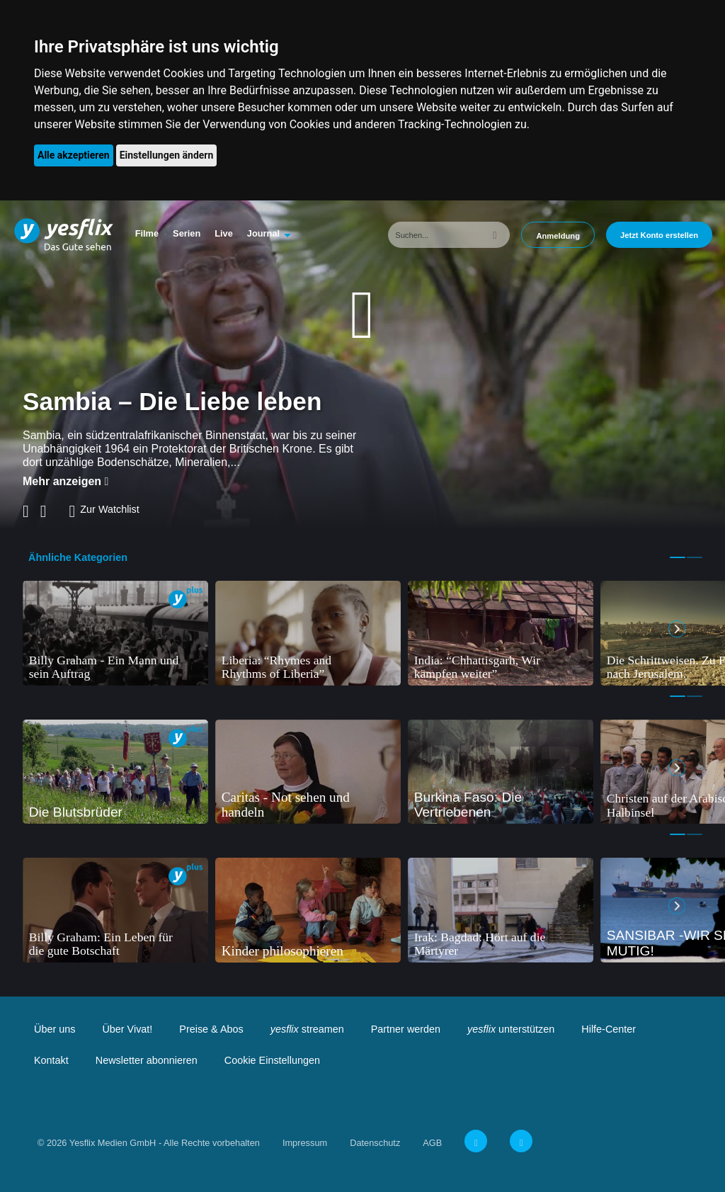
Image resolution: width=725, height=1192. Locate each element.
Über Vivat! (127, 1029)
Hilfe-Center (608, 1029)
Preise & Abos (211, 1029)
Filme (147, 233)
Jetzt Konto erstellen (659, 235)
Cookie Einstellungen (272, 1060)
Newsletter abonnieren (147, 1060)
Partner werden (405, 1029)
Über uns (54, 1029)
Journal (263, 233)
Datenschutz (375, 1142)
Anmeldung (558, 236)
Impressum (304, 1142)
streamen (307, 1029)
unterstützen (510, 1029)
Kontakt (51, 1060)
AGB (432, 1142)
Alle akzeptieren (74, 155)
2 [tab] (694, 557)
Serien (186, 233)
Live (224, 233)
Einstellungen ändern (167, 155)
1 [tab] (677, 557)
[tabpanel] (115, 633)
